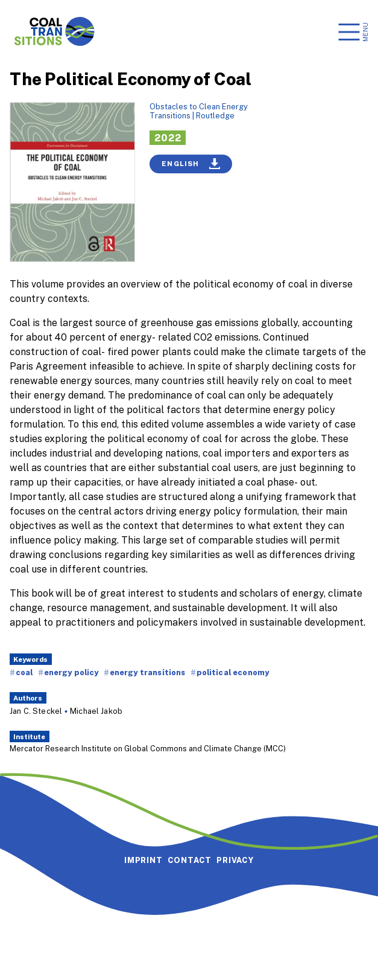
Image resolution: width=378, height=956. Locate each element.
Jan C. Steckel (36, 711)
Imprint (143, 860)
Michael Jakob (96, 711)
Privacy (235, 860)
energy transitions (148, 672)
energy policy (71, 672)
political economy (233, 672)
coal (24, 672)
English (191, 163)
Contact (190, 860)
